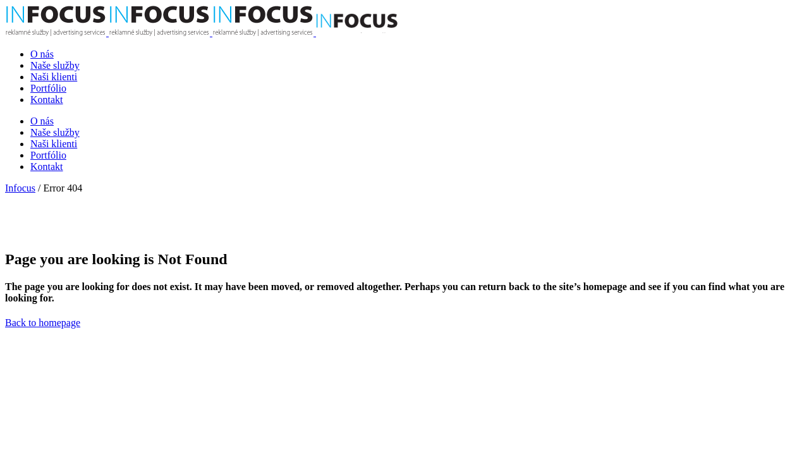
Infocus (20, 188)
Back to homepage (42, 322)
